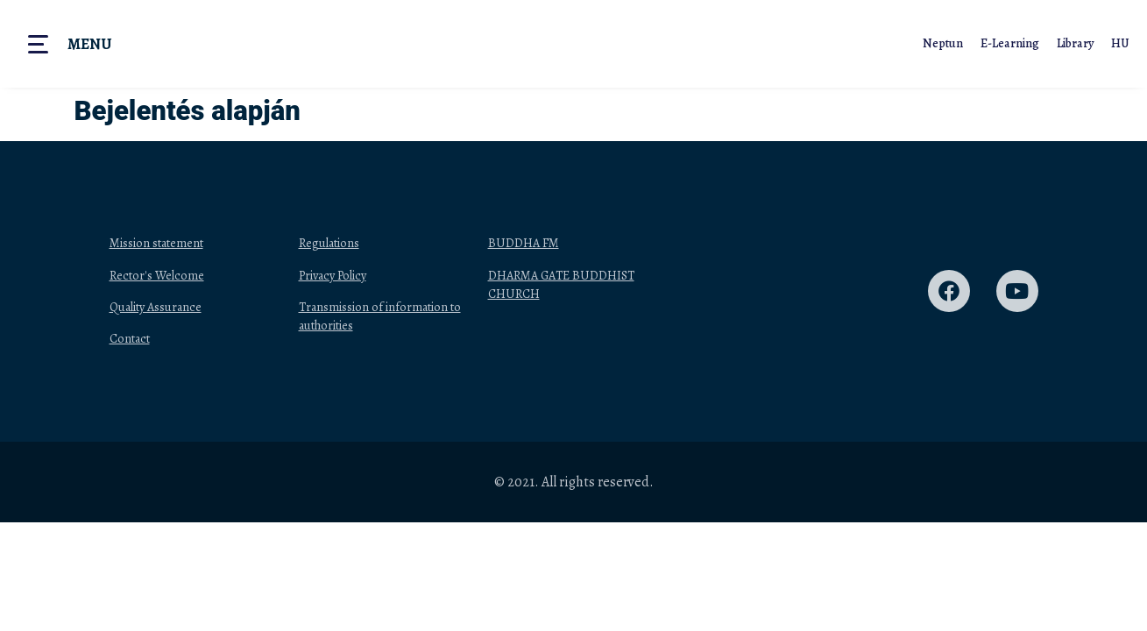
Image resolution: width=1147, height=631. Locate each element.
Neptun (943, 43)
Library (1075, 43)
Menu (89, 43)
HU (1120, 43)
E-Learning (1010, 43)
